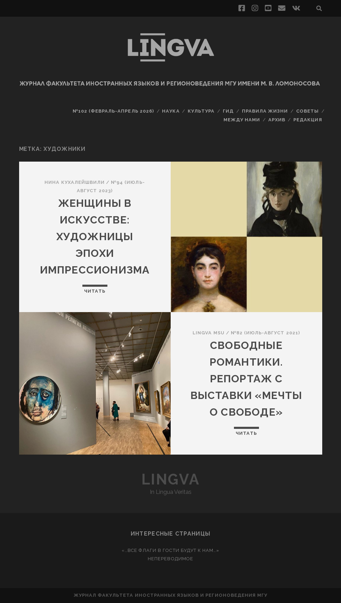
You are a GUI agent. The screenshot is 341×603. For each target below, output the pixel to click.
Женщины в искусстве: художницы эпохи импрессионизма (95, 236)
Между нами (242, 119)
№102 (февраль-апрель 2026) (113, 111)
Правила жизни (265, 111)
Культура (201, 111)
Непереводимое (170, 558)
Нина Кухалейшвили (74, 182)
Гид (228, 111)
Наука (170, 111)
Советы (307, 111)
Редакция (307, 119)
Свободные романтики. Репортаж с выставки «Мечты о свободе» (246, 378)
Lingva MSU (208, 332)
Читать (94, 291)
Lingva (170, 479)
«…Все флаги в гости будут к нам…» (170, 550)
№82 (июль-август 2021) (265, 332)
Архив (276, 119)
